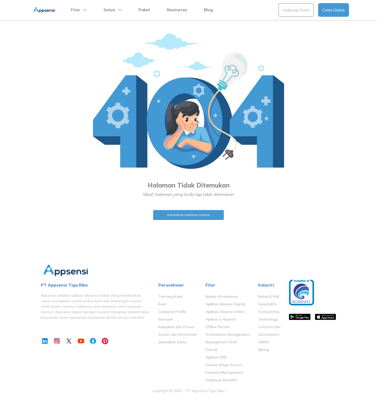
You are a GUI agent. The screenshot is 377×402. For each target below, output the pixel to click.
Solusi (109, 9)
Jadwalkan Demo (172, 342)
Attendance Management (228, 334)
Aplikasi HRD (216, 357)
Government (268, 334)
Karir (162, 304)
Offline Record (218, 326)
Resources (177, 9)
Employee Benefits (221, 380)
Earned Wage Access (224, 364)
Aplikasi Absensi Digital (225, 304)
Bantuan (165, 319)
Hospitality (267, 304)
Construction (269, 326)
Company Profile (172, 311)
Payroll (211, 349)
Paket (144, 9)
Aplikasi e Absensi (221, 319)
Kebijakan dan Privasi (176, 326)
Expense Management (224, 372)
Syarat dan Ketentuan (177, 334)
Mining (263, 349)
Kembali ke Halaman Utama (188, 215)
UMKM (263, 342)
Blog (208, 9)
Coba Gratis (333, 10)
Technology (268, 319)
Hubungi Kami (296, 10)
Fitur (75, 9)
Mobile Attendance (222, 296)
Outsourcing (268, 311)
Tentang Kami (170, 296)
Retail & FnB (268, 296)
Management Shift (221, 342)
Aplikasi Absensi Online (225, 311)
